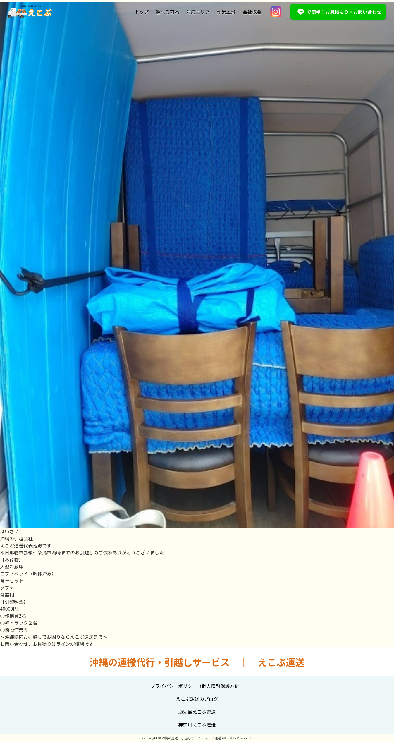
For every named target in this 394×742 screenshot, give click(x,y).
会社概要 (251, 11)
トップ (142, 11)
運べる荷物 (167, 11)
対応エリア (198, 11)
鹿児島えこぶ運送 (197, 711)
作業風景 (226, 11)
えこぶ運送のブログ (197, 698)
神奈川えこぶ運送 (197, 724)
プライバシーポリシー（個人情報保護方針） (197, 685)
